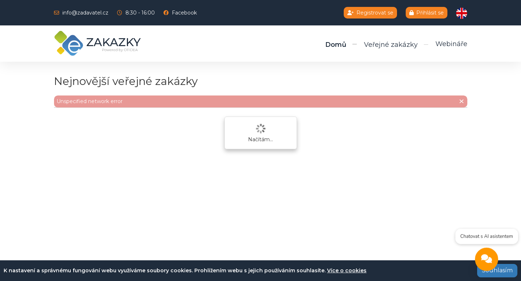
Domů (335, 45)
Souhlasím (497, 270)
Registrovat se (370, 12)
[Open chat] (486, 260)
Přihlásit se (426, 12)
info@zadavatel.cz (85, 12)
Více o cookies (347, 270)
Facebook (184, 12)
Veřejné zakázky (391, 45)
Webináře (451, 44)
